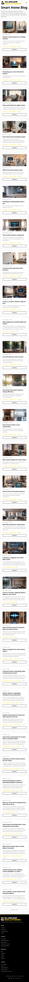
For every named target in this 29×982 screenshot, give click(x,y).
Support (2, 956)
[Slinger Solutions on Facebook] (13, 978)
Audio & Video (4, 942)
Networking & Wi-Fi (5, 940)
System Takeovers (4, 931)
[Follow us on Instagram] (9, 978)
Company (3, 927)
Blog (2, 951)
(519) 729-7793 (4, 969)
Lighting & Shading (5, 945)
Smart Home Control (5, 944)
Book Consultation (5, 967)
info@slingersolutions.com (6, 971)
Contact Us (3, 966)
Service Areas (3, 964)
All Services (3, 938)
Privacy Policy (18, 978)
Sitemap (2, 958)
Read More (14, 49)
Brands (2, 955)
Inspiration (3, 953)
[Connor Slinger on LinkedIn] (11, 978)
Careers (2, 933)
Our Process (3, 929)
